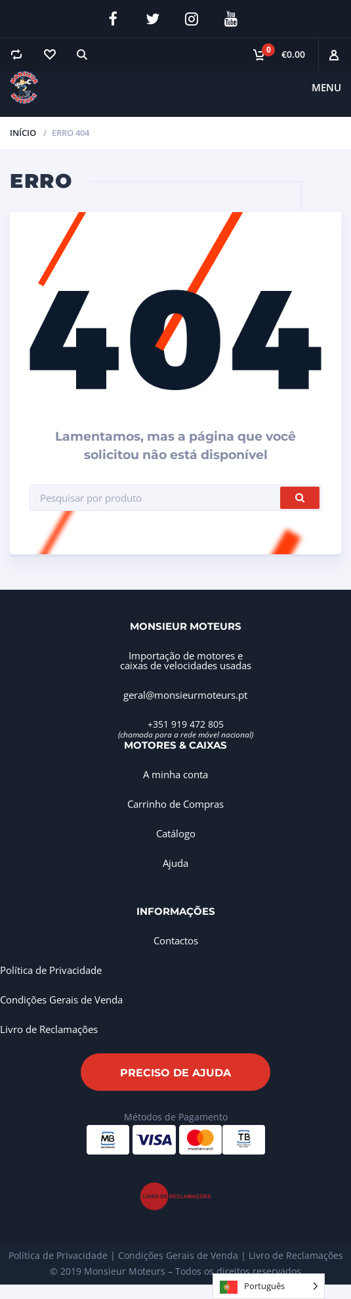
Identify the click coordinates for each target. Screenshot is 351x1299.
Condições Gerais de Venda (61, 999)
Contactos (176, 940)
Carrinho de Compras (175, 803)
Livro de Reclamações (49, 1029)
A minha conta (175, 774)
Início (23, 133)
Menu (326, 87)
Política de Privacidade (51, 970)
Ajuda (175, 863)
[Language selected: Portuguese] (269, 1286)
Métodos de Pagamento (176, 1117)
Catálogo (176, 833)
